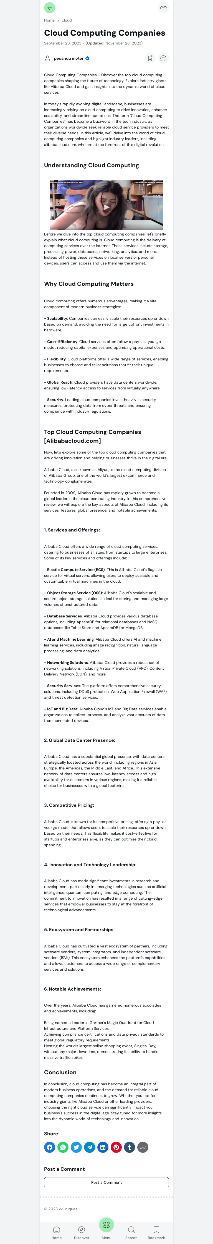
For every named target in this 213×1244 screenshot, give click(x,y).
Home (57, 1232)
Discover (81, 1232)
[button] (49, 1147)
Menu (106, 1228)
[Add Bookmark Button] (150, 58)
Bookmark (156, 1232)
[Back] (49, 7)
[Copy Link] (163, 7)
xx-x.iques (68, 1208)
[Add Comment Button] (163, 58)
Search (131, 1232)
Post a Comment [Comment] (106, 1182)
